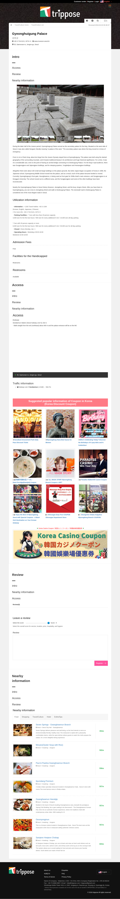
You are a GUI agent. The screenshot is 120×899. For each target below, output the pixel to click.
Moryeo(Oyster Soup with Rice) (49, 745)
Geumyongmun (42, 819)
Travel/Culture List (37, 25)
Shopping (25, 717)
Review (16, 74)
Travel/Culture (38, 717)
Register (90, 1)
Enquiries (65, 870)
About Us (47, 870)
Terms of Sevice (49, 877)
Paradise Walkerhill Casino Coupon (94, 480)
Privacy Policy (66, 877)
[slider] (48, 623)
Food (16, 717)
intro (14, 295)
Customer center (80, 1)
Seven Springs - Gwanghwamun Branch (53, 725)
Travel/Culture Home (22, 25)
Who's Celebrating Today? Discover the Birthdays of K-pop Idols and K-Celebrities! (92, 442)
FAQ (63, 873)
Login (97, 1)
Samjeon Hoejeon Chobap (47, 838)
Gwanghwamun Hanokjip (47, 799)
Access (16, 67)
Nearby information (23, 80)
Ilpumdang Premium (44, 781)
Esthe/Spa (58, 717)
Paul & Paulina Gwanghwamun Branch (53, 763)
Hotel (49, 717)
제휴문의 (47, 873)
